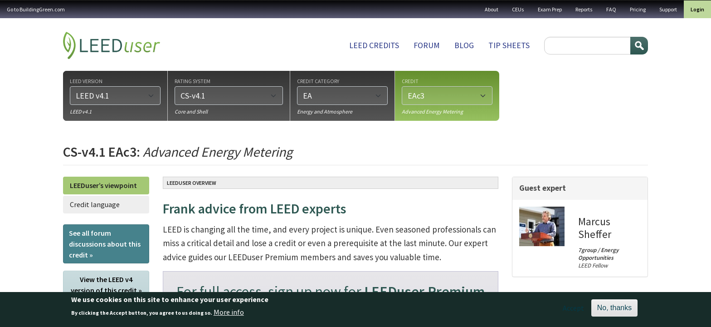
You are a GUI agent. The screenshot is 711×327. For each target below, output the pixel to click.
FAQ (611, 9)
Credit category (318, 81)
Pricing (638, 9)
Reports (584, 9)
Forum (427, 45)
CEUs (518, 9)
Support (668, 9)
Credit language (95, 204)
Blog (464, 45)
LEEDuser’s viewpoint (103, 185)
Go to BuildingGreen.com (36, 9)
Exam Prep (550, 9)
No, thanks (614, 311)
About (491, 9)
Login (697, 9)
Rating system (192, 81)
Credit (410, 81)
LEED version (86, 81)
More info (229, 315)
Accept (573, 311)
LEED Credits (374, 45)
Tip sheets (509, 45)
